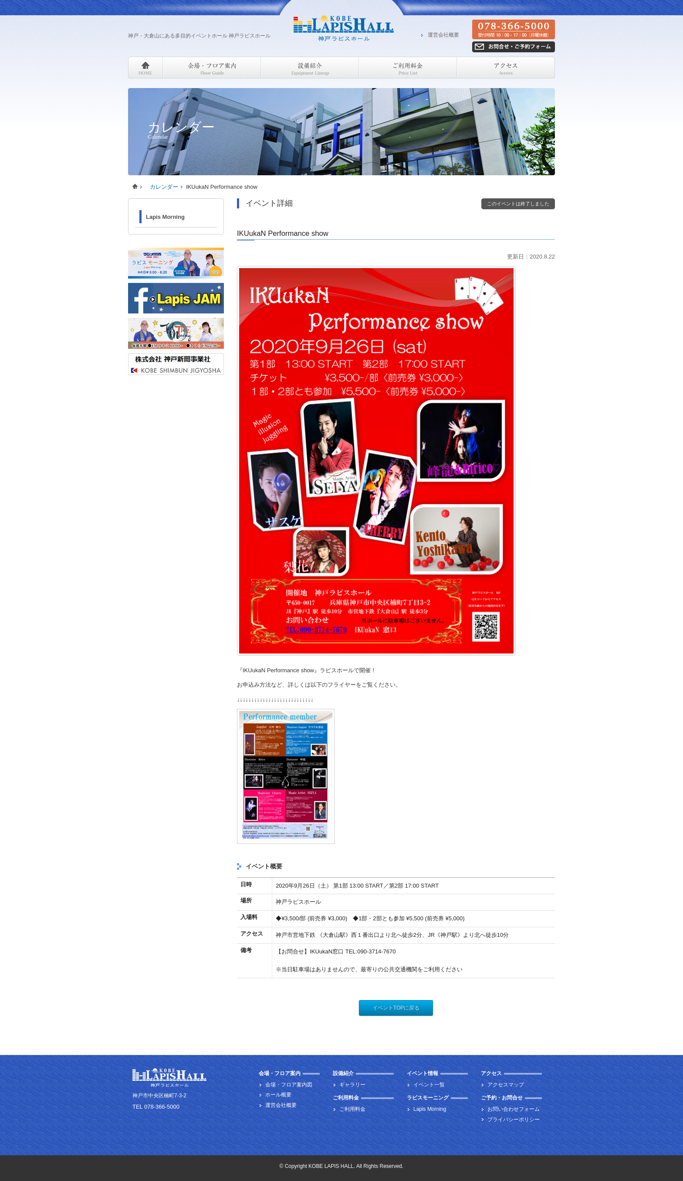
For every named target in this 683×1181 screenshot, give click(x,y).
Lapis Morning (165, 217)
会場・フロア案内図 (288, 1085)
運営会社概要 (443, 35)
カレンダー (164, 187)
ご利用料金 (352, 1109)
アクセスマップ (505, 1085)
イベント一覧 (429, 1085)
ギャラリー (352, 1085)
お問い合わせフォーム (513, 1109)
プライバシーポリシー (513, 1119)
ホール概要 (278, 1095)
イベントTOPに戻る (395, 1008)
